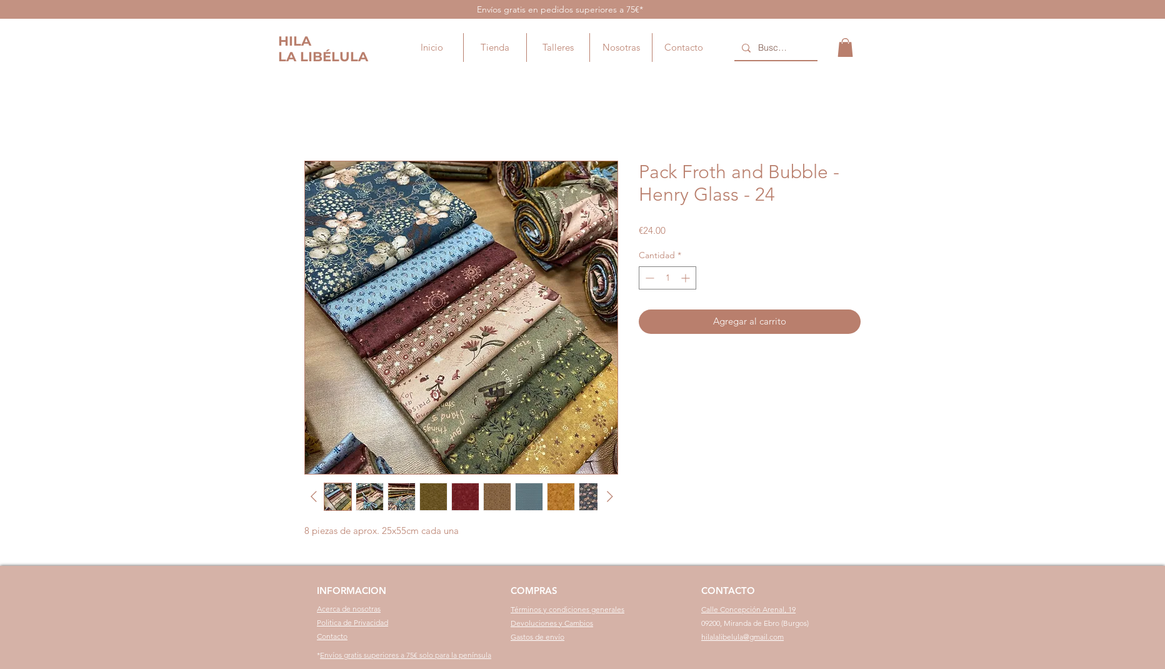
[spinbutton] (667, 278)
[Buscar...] (774, 48)
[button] (845, 47)
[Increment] (686, 278)
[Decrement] (648, 278)
